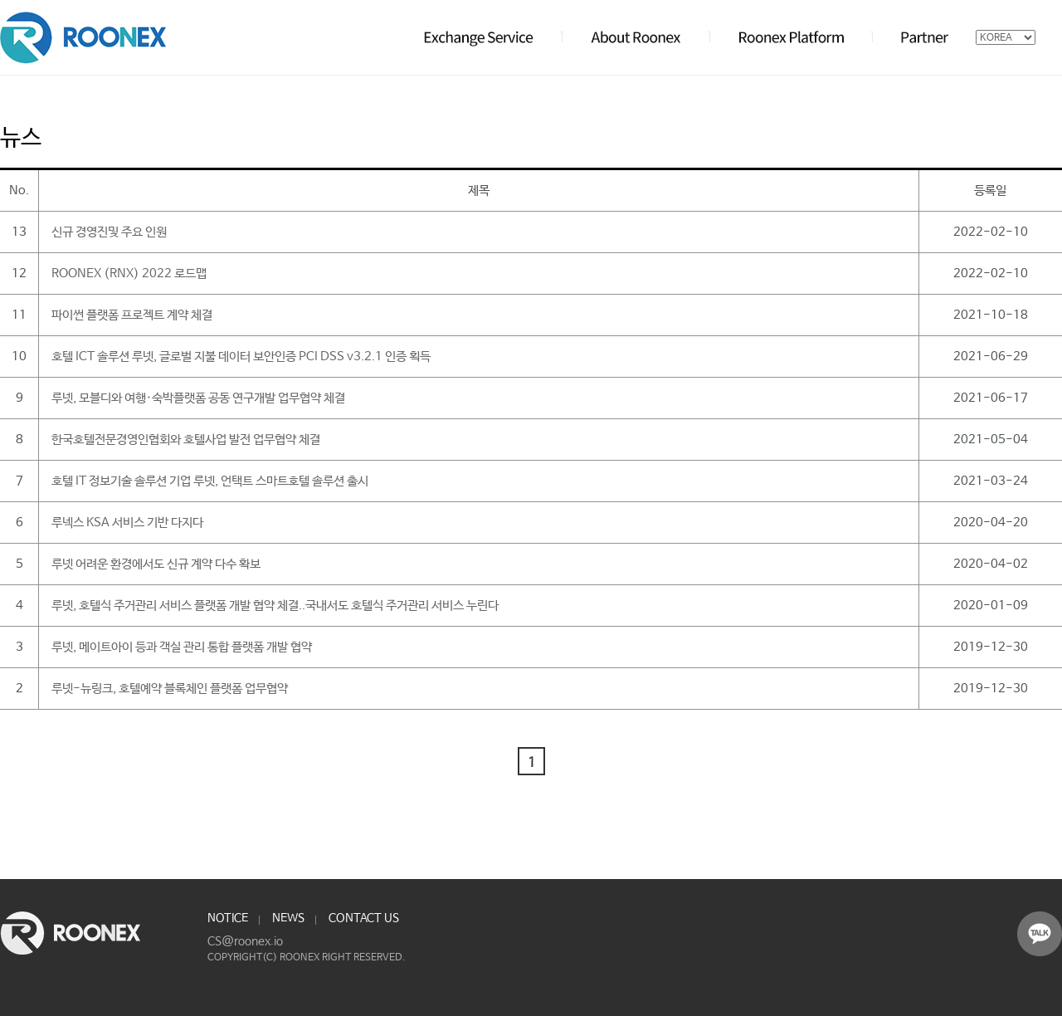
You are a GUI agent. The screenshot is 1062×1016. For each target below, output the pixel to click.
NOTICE (227, 918)
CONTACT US (364, 918)
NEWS (288, 918)
